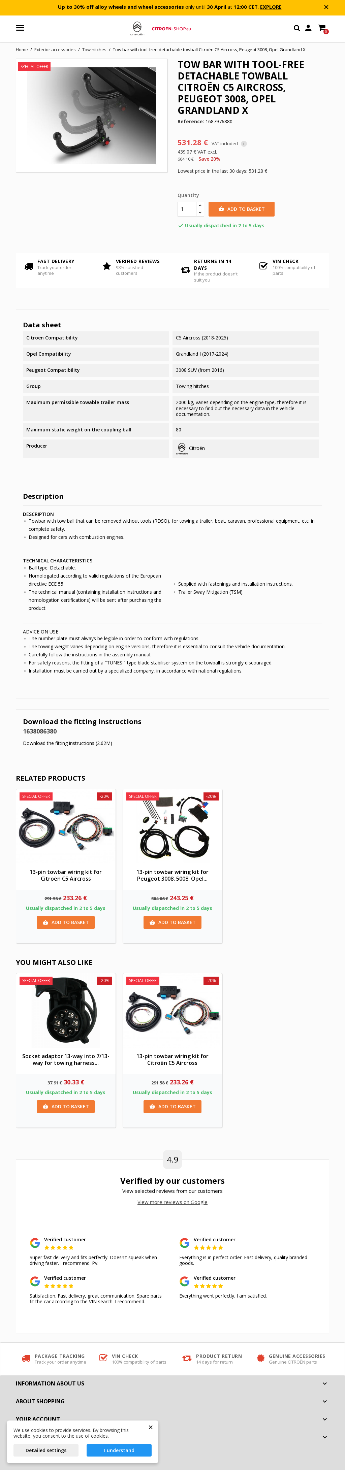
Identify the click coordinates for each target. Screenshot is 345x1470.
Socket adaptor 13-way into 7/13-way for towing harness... (65, 1059)
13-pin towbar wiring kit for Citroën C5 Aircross (66, 875)
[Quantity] (187, 209)
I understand (119, 1450)
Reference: (191, 122)
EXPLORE (271, 6)
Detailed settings (46, 1450)
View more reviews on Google (172, 1202)
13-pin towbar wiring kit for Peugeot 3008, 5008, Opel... (172, 875)
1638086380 (40, 731)
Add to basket (241, 209)
